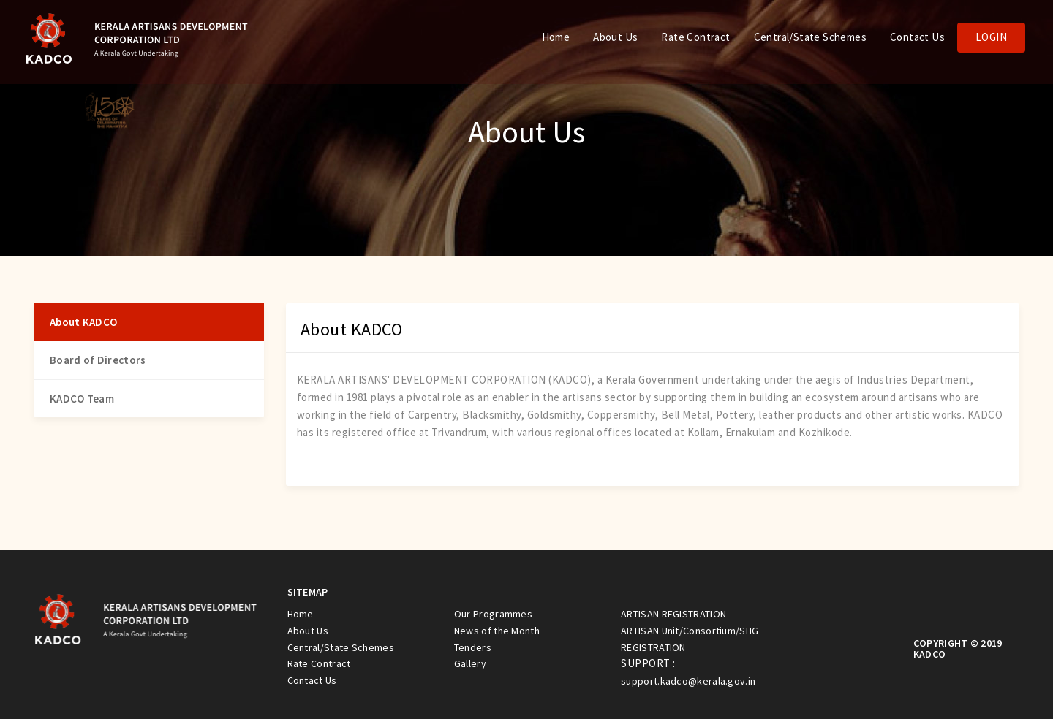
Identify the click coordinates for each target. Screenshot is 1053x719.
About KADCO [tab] (83, 322)
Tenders (472, 647)
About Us (615, 37)
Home (556, 37)
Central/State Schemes (810, 37)
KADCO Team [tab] (82, 399)
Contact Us (917, 37)
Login (991, 37)
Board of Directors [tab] (98, 360)
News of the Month (497, 630)
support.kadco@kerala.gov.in (688, 681)
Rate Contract (695, 37)
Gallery (470, 663)
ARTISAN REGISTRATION (673, 613)
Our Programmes (493, 613)
